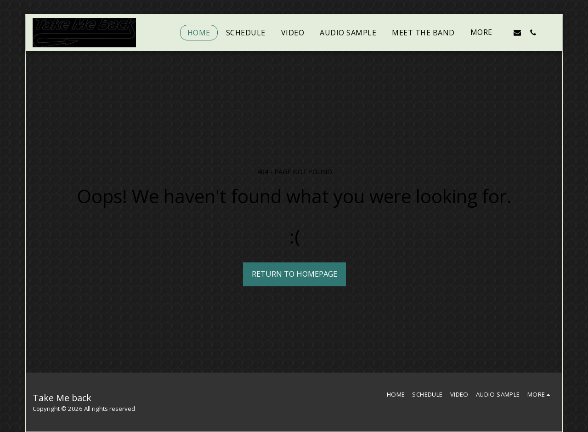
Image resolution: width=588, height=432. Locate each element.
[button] (517, 32)
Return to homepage (294, 273)
